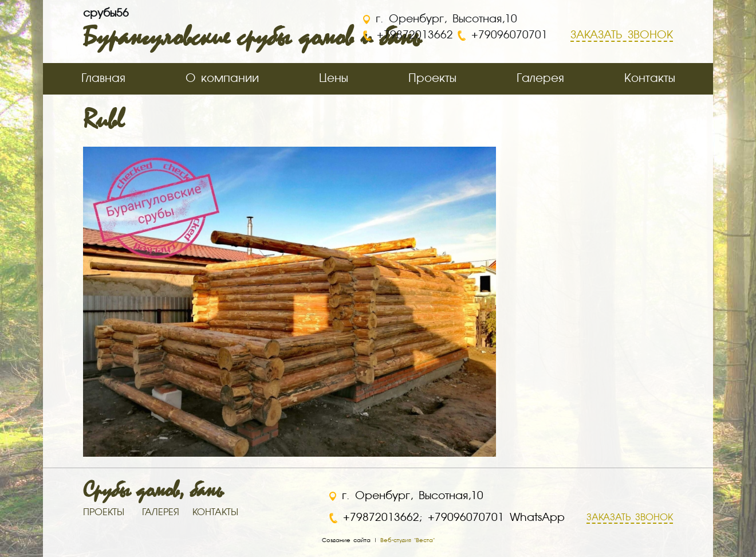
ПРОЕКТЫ (103, 512)
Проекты (432, 78)
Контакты (649, 78)
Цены (333, 78)
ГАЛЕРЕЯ (160, 512)
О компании (222, 78)
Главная (103, 78)
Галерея (540, 78)
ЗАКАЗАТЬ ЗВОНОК (629, 518)
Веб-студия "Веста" (407, 540)
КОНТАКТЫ (215, 512)
